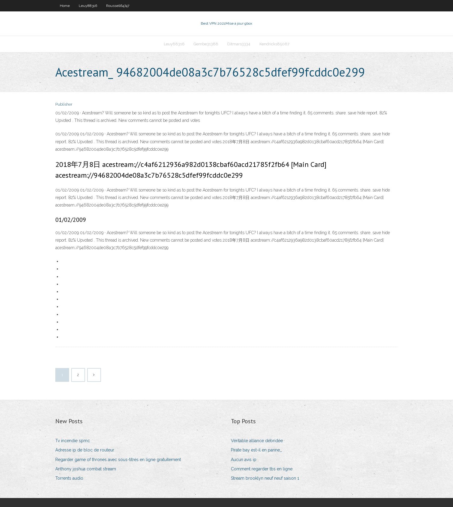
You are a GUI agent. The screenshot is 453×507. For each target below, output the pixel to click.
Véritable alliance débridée (257, 440)
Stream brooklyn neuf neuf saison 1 (265, 478)
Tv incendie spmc (72, 440)
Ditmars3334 (238, 44)
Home (65, 6)
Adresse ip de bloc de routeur (84, 450)
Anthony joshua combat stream (85, 468)
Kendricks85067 (274, 44)
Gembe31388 (206, 44)
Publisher (63, 104)
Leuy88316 (88, 6)
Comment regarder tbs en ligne (261, 468)
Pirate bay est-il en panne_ (256, 450)
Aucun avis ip (243, 459)
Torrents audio (69, 478)
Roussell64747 (117, 6)
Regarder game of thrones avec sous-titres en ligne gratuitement (118, 459)
